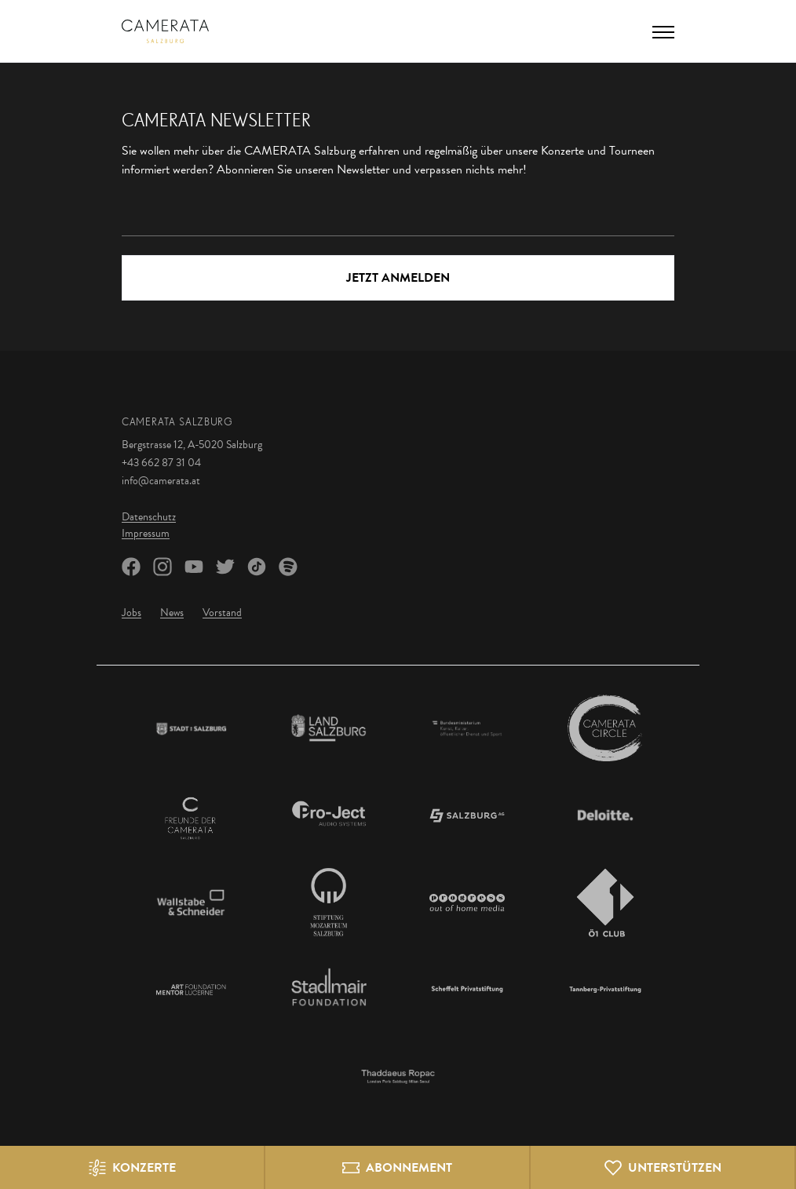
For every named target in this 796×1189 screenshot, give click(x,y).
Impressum (146, 533)
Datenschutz (149, 517)
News (172, 612)
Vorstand (222, 612)
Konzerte (144, 1167)
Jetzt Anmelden (398, 277)
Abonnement (409, 1167)
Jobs (131, 612)
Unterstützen (674, 1167)
